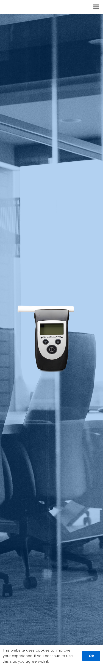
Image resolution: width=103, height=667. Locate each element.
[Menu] (96, 7)
